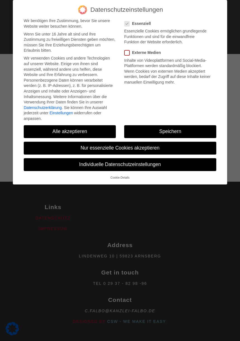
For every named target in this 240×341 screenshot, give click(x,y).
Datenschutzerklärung (43, 99)
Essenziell (139, 15)
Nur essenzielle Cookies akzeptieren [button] (119, 139)
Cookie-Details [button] (120, 169)
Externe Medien (144, 44)
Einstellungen (61, 104)
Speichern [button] (170, 123)
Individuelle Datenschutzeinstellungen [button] (120, 156)
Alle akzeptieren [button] (69, 123)
